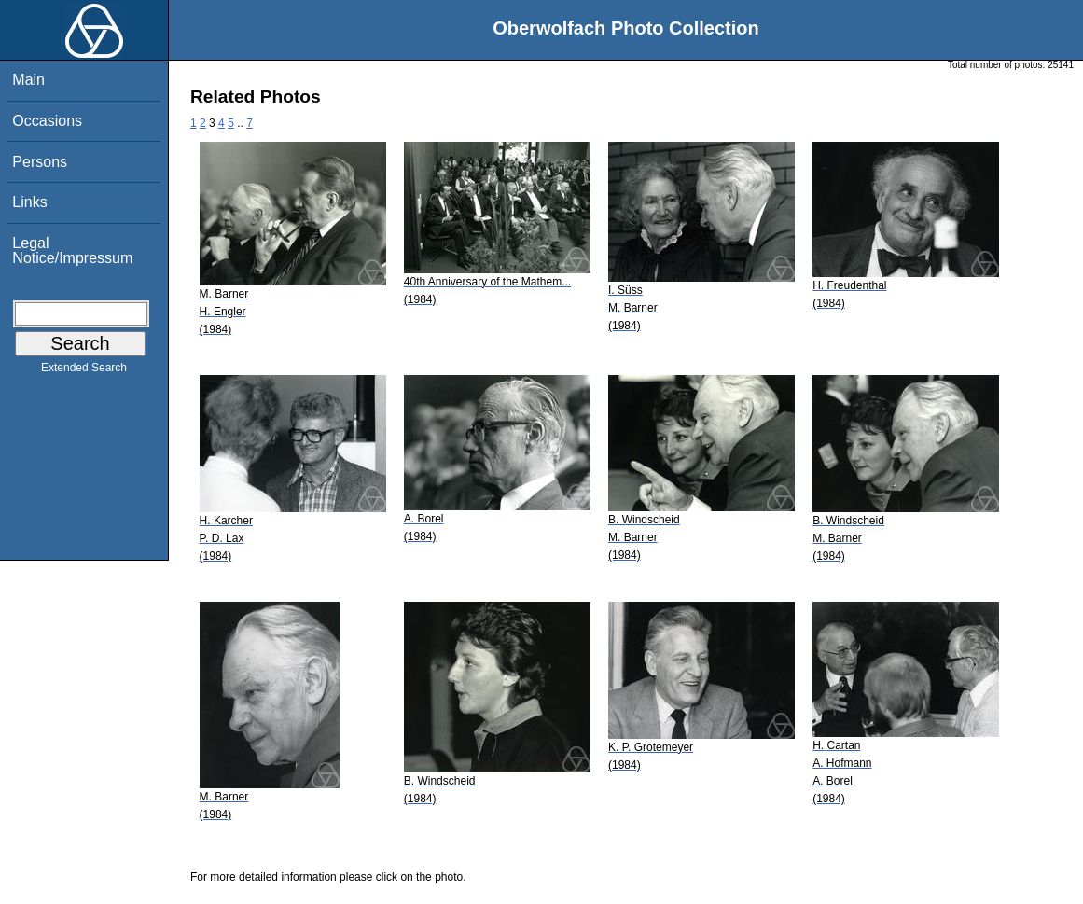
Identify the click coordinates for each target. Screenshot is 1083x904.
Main (28, 80)
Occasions (47, 121)
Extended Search (84, 371)
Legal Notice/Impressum (72, 250)
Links (29, 202)
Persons (39, 162)
